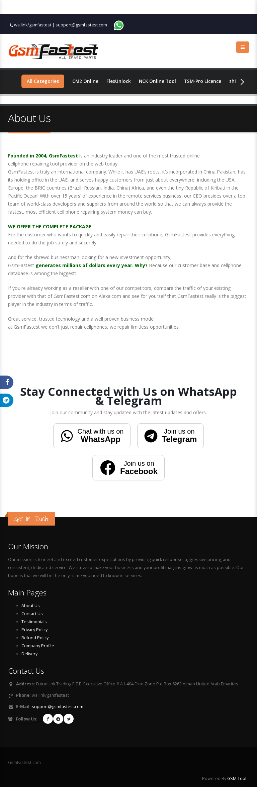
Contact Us (32, 613)
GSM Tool (236, 778)
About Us (30, 605)
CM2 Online (86, 81)
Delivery (29, 654)
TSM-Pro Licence (205, 81)
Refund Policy (35, 638)
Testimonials (34, 622)
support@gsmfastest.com (81, 25)
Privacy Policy (34, 630)
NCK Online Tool (159, 81)
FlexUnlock (119, 81)
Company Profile (37, 646)
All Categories (43, 81)
